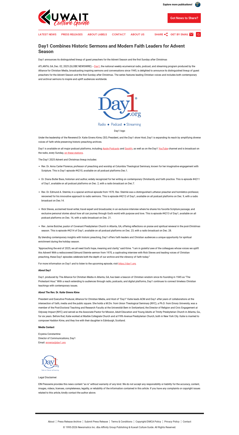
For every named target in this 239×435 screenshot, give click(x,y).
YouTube (163, 148)
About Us (137, 34)
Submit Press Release (96, 421)
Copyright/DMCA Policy (148, 421)
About (51, 421)
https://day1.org (127, 263)
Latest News (47, 34)
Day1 (97, 66)
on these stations (73, 152)
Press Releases (72, 34)
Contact (119, 34)
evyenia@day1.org (56, 342)
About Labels (97, 34)
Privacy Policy (172, 421)
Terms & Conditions (121, 421)
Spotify (128, 148)
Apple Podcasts (111, 148)
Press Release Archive (69, 421)
